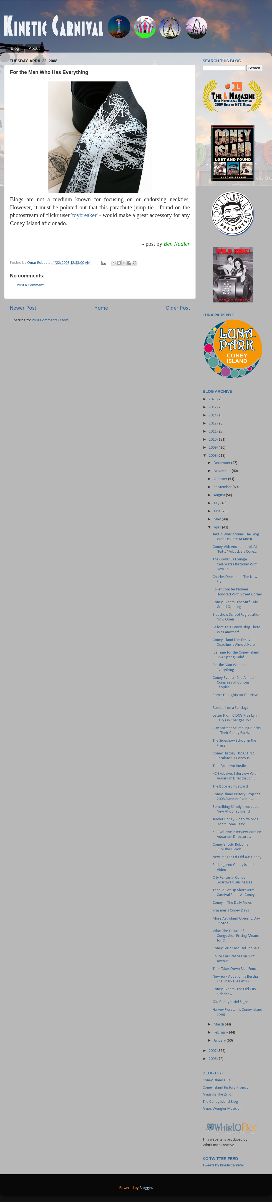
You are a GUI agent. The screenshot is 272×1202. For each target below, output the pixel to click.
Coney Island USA (217, 1080)
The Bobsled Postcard (230, 786)
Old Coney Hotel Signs (230, 1002)
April (218, 527)
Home (101, 308)
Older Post (178, 308)
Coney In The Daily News (232, 903)
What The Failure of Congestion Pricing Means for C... (236, 936)
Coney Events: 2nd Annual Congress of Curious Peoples (233, 683)
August (220, 495)
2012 (213, 423)
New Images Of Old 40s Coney (237, 857)
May (218, 519)
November (223, 471)
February (221, 1032)
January (220, 1041)
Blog (15, 48)
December (222, 463)
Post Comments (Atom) (50, 320)
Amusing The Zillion (218, 1094)
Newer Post (23, 308)
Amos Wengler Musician (222, 1109)
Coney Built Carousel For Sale (236, 948)
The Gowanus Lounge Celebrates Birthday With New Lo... (235, 564)
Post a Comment (30, 285)
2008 (213, 456)
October (221, 479)
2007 (213, 1051)
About (34, 48)
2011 (213, 431)
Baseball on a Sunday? (231, 708)
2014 (213, 415)
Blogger (146, 1188)
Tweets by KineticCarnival (223, 1165)
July (217, 503)
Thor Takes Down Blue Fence (235, 969)
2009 (213, 448)
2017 (213, 407)
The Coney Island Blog (220, 1102)
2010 (213, 440)
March (219, 1024)
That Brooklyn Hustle (229, 766)
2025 (213, 399)
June (217, 511)
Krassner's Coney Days (231, 910)
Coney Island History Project (225, 1088)
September (223, 487)
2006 (213, 1059)
